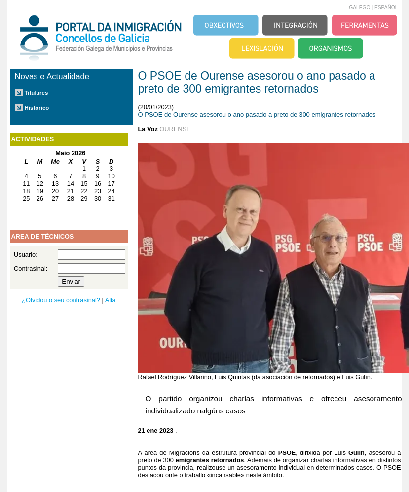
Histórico (37, 108)
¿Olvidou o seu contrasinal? (61, 300)
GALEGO (359, 7)
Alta (110, 300)
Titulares (36, 93)
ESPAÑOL (386, 7)
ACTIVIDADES (32, 139)
